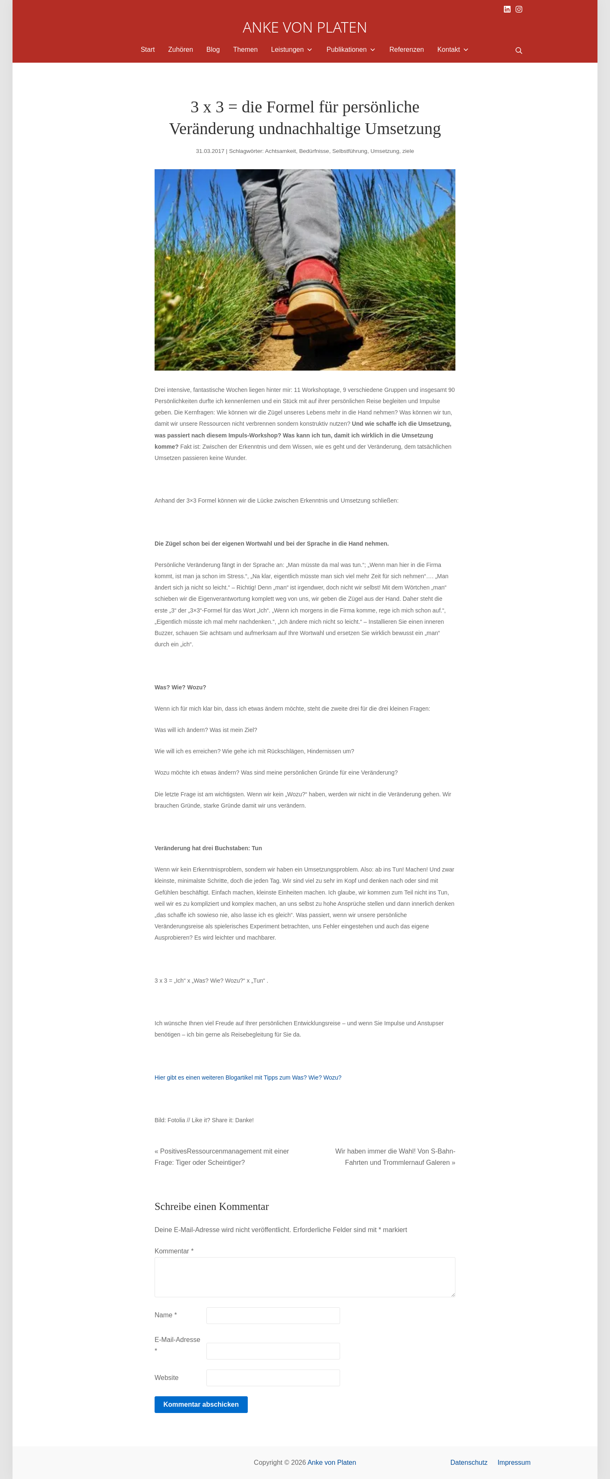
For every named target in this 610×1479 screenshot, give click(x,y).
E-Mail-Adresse (177, 1345)
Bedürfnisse (314, 151)
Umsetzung (385, 151)
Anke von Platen (332, 1462)
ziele (408, 151)
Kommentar (174, 1251)
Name (166, 1315)
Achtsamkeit (280, 151)
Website (167, 1377)
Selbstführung (349, 151)
